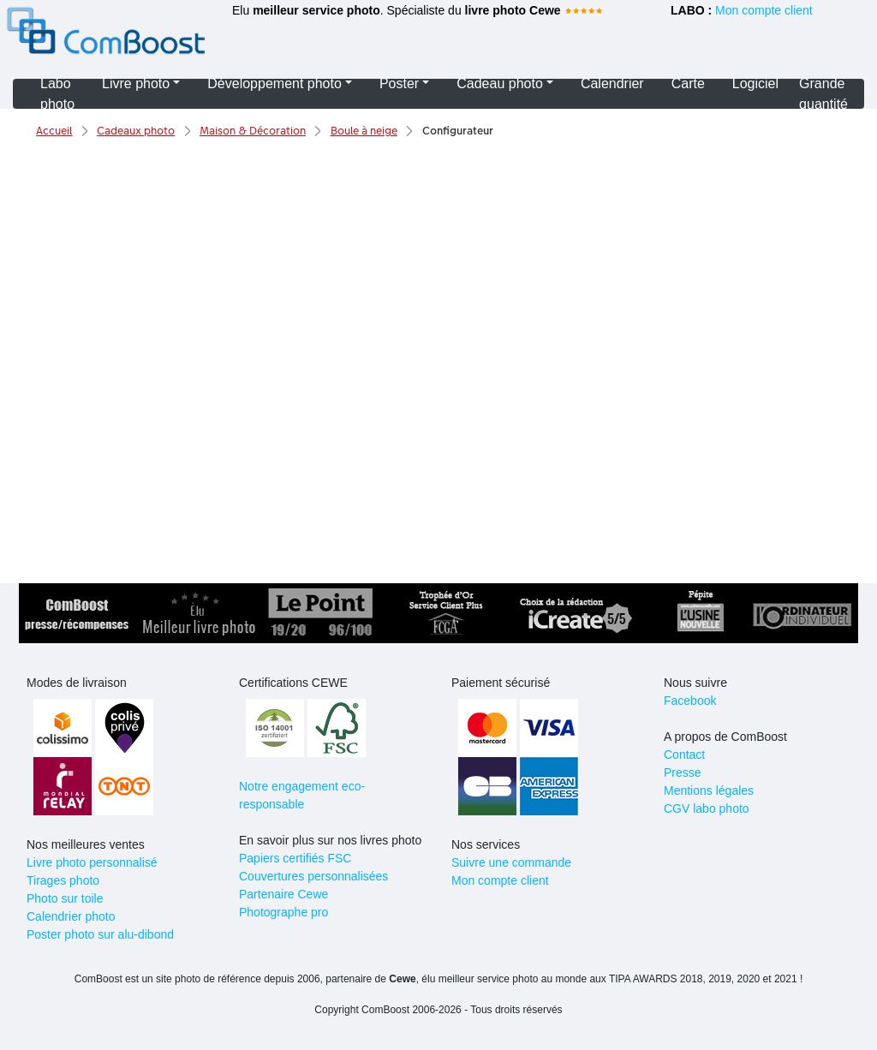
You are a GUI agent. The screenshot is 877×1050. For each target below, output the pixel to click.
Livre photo (136, 83)
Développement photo (274, 83)
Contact (684, 754)
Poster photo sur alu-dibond (100, 934)
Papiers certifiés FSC (295, 858)
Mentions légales (709, 790)
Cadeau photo (499, 83)
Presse (682, 772)
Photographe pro (283, 912)
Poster (399, 83)
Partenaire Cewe (283, 894)
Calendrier (612, 83)
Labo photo (57, 93)
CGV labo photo (706, 808)
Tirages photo (63, 880)
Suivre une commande (511, 862)
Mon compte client (764, 10)
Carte (688, 83)
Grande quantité (823, 93)
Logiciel (755, 83)
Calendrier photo (71, 916)
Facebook (690, 700)
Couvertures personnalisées (313, 876)
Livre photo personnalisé (92, 862)
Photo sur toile (65, 898)
